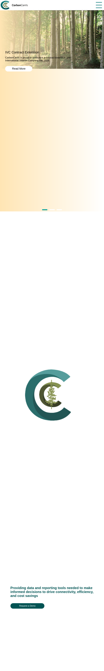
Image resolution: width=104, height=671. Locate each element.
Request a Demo (27, 606)
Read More (19, 68)
